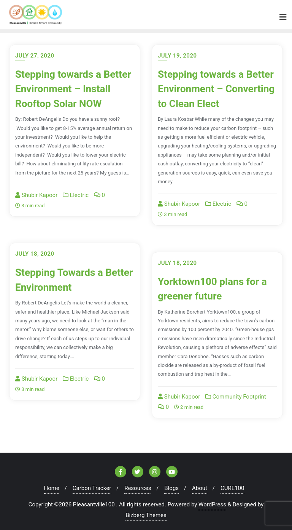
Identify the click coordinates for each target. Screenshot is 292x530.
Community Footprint (235, 394)
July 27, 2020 (34, 53)
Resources (137, 485)
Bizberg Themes (146, 512)
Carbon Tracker (92, 485)
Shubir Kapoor (36, 207)
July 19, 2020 (177, 53)
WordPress (212, 502)
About (199, 485)
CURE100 (232, 485)
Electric (76, 207)
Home (51, 485)
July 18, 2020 (34, 251)
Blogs (171, 485)
